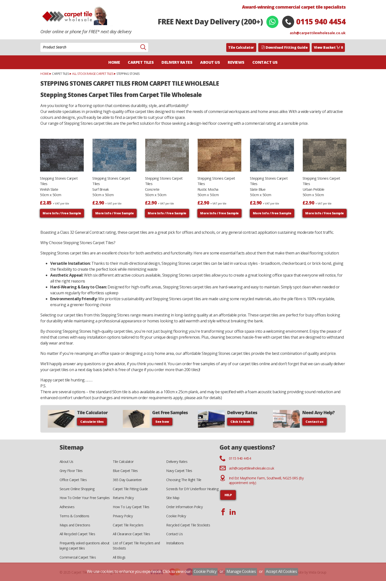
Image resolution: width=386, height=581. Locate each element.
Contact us (314, 421)
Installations (175, 543)
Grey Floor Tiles (71, 470)
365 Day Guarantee (127, 479)
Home (114, 62)
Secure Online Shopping (77, 489)
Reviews (236, 62)
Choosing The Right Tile (183, 479)
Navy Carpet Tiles (179, 470)
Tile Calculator (241, 47)
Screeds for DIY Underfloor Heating (192, 489)
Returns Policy (123, 497)
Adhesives (67, 506)
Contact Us (265, 62)
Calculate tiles (92, 421)
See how (162, 421)
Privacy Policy (123, 516)
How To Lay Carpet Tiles (131, 506)
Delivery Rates (176, 62)
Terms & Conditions (74, 516)
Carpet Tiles (141, 62)
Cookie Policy (176, 516)
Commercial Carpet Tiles (78, 557)
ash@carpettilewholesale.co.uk (318, 33)
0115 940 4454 (321, 21)
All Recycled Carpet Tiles (77, 534)
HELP (228, 495)
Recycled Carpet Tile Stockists (188, 525)
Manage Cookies (241, 571)
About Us (210, 62)
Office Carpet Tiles (73, 479)
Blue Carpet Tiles (125, 470)
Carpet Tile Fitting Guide (130, 489)
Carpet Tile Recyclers (128, 525)
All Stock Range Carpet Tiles (92, 74)
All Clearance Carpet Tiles (131, 534)
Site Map (172, 497)
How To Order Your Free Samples (85, 497)
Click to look (240, 421)
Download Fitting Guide (284, 47)
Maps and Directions (75, 525)
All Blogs (119, 557)
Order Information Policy (184, 506)
